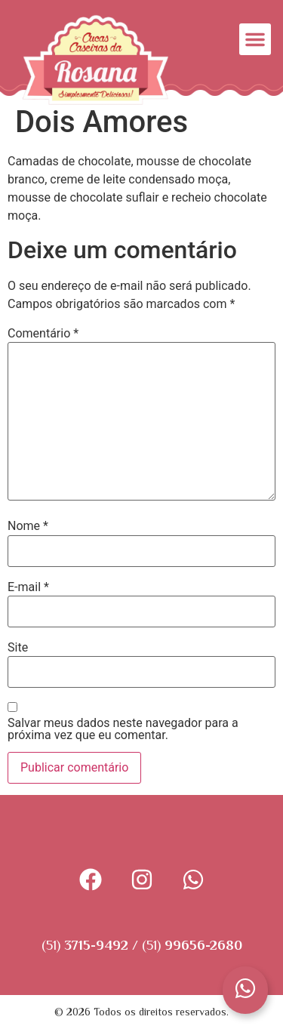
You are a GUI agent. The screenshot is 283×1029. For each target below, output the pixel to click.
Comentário (43, 334)
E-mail (28, 587)
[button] (255, 39)
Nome (28, 526)
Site (18, 648)
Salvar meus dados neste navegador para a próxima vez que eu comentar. (123, 729)
